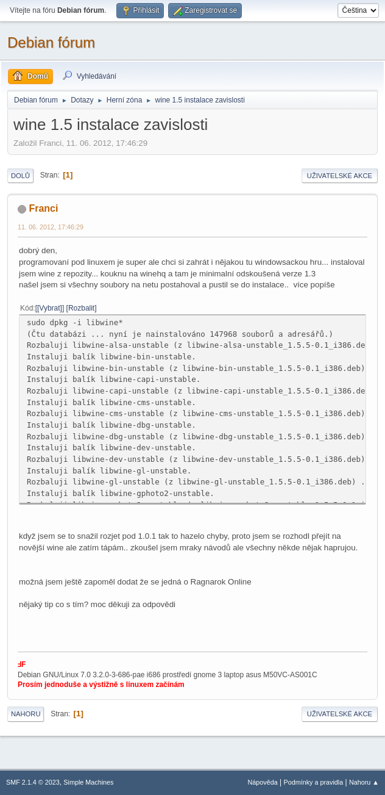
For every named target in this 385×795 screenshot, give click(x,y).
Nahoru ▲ (364, 782)
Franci (43, 208)
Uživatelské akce (339, 175)
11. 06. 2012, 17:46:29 (50, 227)
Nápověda (263, 782)
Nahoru (25, 714)
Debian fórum (51, 42)
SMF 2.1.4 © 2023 (33, 782)
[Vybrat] (49, 308)
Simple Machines (88, 782)
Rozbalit (81, 308)
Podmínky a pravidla (314, 782)
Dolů (20, 175)
